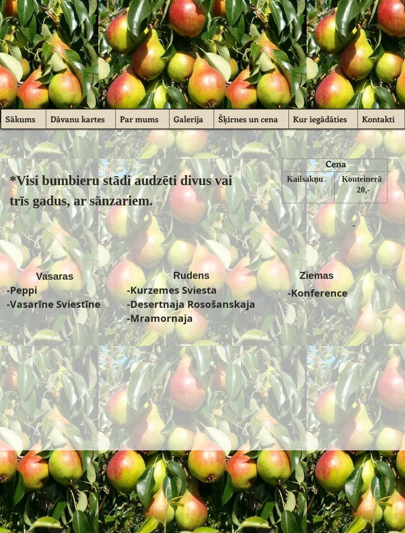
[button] (191, 118)
